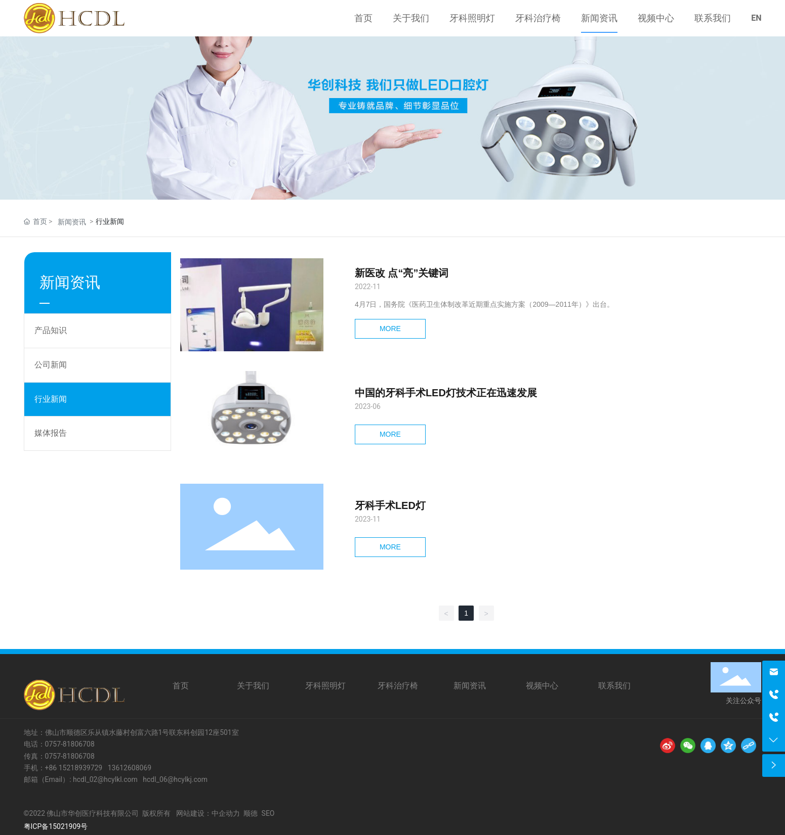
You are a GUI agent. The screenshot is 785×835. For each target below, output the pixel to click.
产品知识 (50, 330)
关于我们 (253, 685)
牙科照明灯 (325, 685)
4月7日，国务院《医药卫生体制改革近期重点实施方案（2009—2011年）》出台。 (484, 304)
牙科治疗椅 (398, 685)
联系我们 (614, 685)
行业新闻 (50, 399)
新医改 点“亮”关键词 (402, 273)
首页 (181, 685)
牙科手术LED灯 (390, 505)
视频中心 (542, 685)
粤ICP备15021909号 (56, 826)
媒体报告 (50, 433)
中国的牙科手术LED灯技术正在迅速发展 (446, 392)
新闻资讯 (72, 222)
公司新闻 (50, 364)
